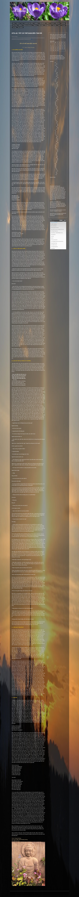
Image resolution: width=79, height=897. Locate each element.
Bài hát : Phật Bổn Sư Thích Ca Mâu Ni (58, 180)
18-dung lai (53, 248)
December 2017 (54, 124)
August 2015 (53, 153)
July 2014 (53, 163)
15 (28, 37)
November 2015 (54, 151)
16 (29, 37)
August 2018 (53, 114)
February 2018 (53, 121)
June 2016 (53, 146)
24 (40, 37)
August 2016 (53, 143)
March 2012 (53, 174)
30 (14, 39)
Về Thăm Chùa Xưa (54, 231)
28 (12, 39)
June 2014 (53, 164)
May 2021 (53, 81)
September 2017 (54, 127)
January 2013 (53, 173)
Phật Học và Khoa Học (28, 25)
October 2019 (53, 98)
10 (22, 37)
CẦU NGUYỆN (42, 23)
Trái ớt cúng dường (54, 179)
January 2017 (53, 137)
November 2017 (54, 125)
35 (21, 39)
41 (29, 39)
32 (17, 39)
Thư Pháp (14, 27)
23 (38, 37)
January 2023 (53, 66)
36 (22, 39)
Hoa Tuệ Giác (20, 27)
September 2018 (54, 113)
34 (19, 39)
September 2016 (54, 142)
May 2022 (53, 71)
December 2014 (54, 158)
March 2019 (53, 105)
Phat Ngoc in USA (48, 25)
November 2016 (54, 140)
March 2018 (53, 120)
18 (32, 37)
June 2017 (53, 131)
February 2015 (53, 156)
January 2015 (53, 157)
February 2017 (53, 136)
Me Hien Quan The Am (55, 227)
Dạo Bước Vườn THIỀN (28, 23)
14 (27, 37)
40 (27, 39)
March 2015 (53, 154)
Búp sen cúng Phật (54, 222)
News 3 (48, 23)
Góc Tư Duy (15, 25)
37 (23, 39)
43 (31, 39)
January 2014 (53, 169)
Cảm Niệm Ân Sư (54, 244)
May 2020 (53, 90)
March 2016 (53, 148)
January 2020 (53, 94)
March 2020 (53, 93)
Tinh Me (52, 236)
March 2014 (53, 168)
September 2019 (54, 99)
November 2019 (54, 97)
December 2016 (54, 138)
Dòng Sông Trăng (54, 243)
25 (41, 37)
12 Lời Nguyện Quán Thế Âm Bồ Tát (57, 241)
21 (36, 37)
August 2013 (53, 172)
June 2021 (53, 79)
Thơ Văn (63, 25)
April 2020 (53, 92)
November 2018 (54, 110)
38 (25, 39)
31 (16, 39)
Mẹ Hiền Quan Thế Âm (55, 182)
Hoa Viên (54, 25)
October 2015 (53, 152)
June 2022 (53, 70)
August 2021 (53, 78)
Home (14, 23)
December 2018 (54, 109)
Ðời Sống (63, 23)
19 (33, 37)
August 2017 (53, 129)
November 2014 (54, 159)
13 (25, 37)
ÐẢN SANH (58, 23)
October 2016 (53, 141)
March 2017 (53, 135)
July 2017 (53, 130)
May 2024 (53, 65)
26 (42, 37)
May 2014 (53, 165)
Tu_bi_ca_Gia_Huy (54, 239)
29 (13, 39)
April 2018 (53, 119)
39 (26, 39)
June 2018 (53, 116)
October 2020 (53, 87)
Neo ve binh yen (53, 225)
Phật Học (20, 25)
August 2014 (53, 162)
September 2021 (54, 77)
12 (24, 37)
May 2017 (53, 132)
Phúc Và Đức (53, 178)
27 (43, 37)
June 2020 (53, 89)
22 (37, 37)
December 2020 (54, 84)
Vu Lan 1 (52, 23)
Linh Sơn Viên (19, 11)
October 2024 (53, 63)
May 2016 (53, 147)
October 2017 (53, 126)
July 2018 (53, 115)
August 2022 (53, 68)
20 (34, 37)
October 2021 (53, 76)
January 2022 (53, 73)
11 (23, 37)
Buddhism (36, 23)
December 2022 (54, 67)
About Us (18, 23)
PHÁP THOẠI (40, 25)
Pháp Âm (35, 25)
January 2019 (53, 108)
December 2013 (54, 170)
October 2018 (53, 111)
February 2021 (53, 82)
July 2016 (53, 145)
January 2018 (53, 122)
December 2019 (54, 95)
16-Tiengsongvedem (54, 246)
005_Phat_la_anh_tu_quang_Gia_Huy (57, 229)
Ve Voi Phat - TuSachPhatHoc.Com (57, 232)
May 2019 (53, 103)
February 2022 (53, 72)
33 (18, 39)
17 (31, 37)
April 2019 (53, 104)
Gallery (59, 25)
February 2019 (53, 106)
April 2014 (53, 167)
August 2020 (53, 88)
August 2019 (53, 100)
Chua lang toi (53, 234)
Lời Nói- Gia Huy (53, 224)
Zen (22, 23)
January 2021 (53, 83)
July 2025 (53, 62)
